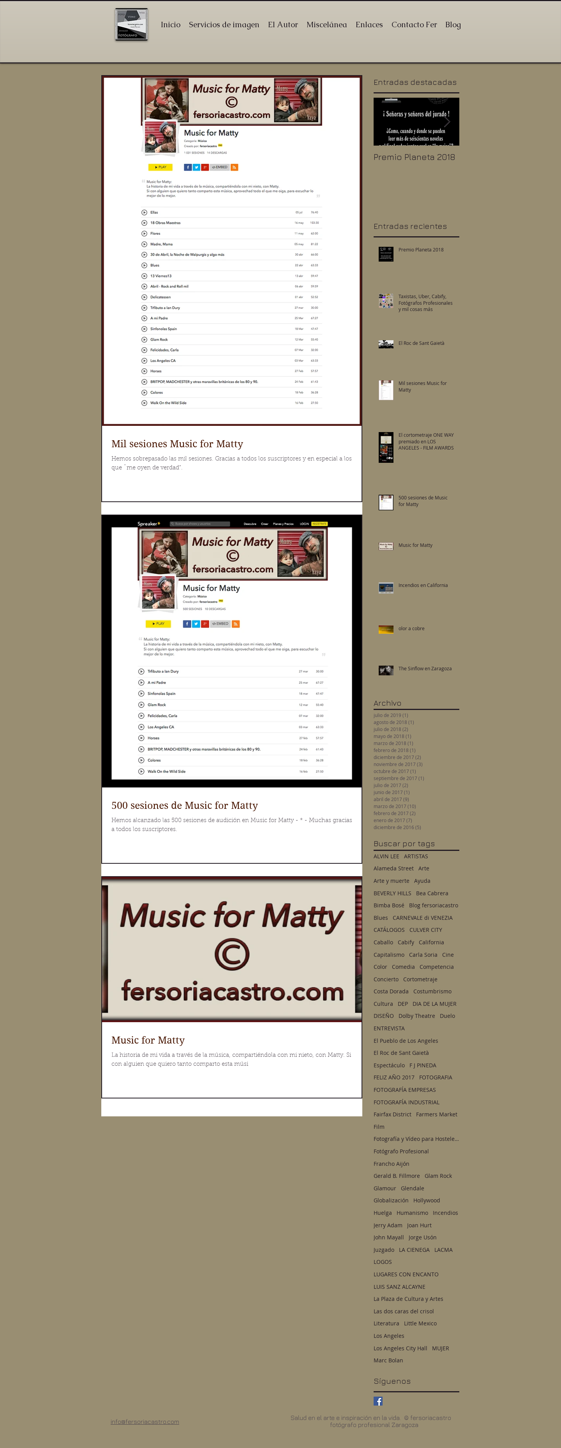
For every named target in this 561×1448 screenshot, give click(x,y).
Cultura (383, 1003)
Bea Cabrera (432, 893)
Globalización (391, 1200)
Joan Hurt (419, 1225)
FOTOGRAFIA (435, 1077)
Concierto (386, 979)
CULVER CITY (425, 929)
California (431, 942)
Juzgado (384, 1249)
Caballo (383, 942)
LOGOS (383, 1261)
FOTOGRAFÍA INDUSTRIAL (406, 1102)
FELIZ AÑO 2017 (394, 1077)
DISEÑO (384, 1015)
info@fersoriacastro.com (145, 1421)
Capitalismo (389, 954)
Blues (381, 917)
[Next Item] (446, 122)
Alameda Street (394, 868)
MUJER (440, 1348)
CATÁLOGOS (389, 929)
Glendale (412, 1188)
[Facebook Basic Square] (378, 1401)
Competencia (437, 966)
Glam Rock (438, 1175)
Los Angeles (389, 1335)
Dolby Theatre (417, 1015)
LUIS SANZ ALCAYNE (399, 1286)
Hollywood (426, 1200)
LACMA (443, 1249)
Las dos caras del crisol (404, 1311)
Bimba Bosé (389, 905)
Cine (448, 954)
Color (380, 966)
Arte (423, 868)
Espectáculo (389, 1065)
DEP (403, 1003)
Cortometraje (420, 979)
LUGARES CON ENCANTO (406, 1274)
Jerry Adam (388, 1225)
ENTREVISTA (389, 1028)
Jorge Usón (423, 1237)
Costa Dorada (391, 991)
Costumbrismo (432, 991)
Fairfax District (392, 1114)
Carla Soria (423, 954)
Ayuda (422, 880)
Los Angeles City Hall (400, 1348)
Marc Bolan (388, 1360)
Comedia (403, 966)
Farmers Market (436, 1114)
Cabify (406, 942)
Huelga (383, 1212)
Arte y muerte (391, 880)
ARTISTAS (416, 856)
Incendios (445, 1212)
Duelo (447, 1015)
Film (379, 1126)
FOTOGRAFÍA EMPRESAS (405, 1089)
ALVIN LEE (386, 856)
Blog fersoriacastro (433, 905)
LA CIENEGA (414, 1249)
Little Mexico (420, 1323)
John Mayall (389, 1237)
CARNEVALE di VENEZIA (423, 917)
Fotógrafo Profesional (401, 1151)
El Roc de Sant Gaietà (401, 1052)
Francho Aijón (391, 1163)
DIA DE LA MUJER (435, 1003)
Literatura (386, 1323)
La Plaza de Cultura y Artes (408, 1298)
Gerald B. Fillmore (397, 1175)
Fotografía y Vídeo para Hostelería (416, 1138)
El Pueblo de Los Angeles (406, 1040)
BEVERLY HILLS (392, 893)
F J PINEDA (422, 1065)
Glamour (385, 1188)
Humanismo (412, 1212)
